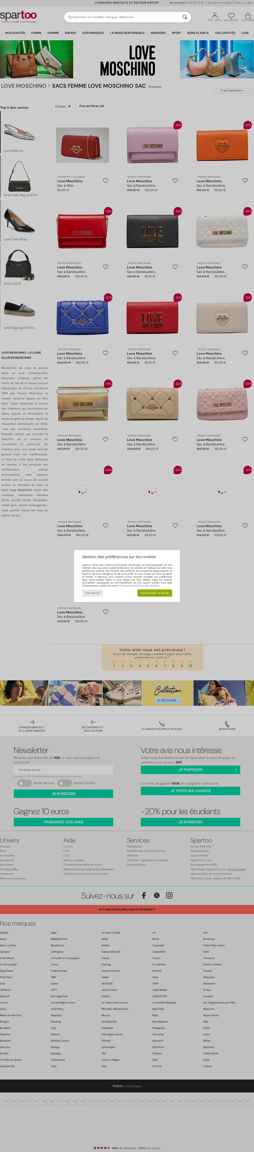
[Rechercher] (185, 17)
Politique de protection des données (139, 585)
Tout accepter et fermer (154, 593)
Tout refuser (92, 593)
